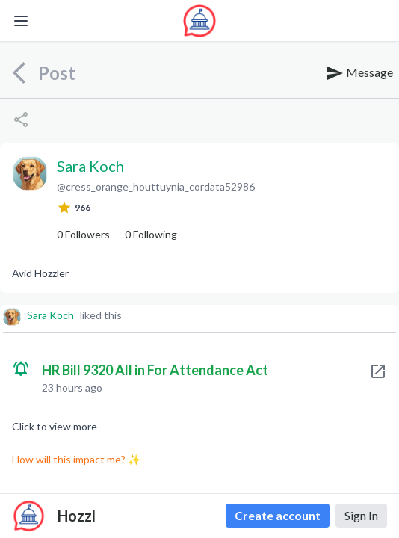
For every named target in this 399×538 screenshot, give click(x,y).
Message (359, 73)
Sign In (361, 515)
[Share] (21, 119)
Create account (278, 515)
